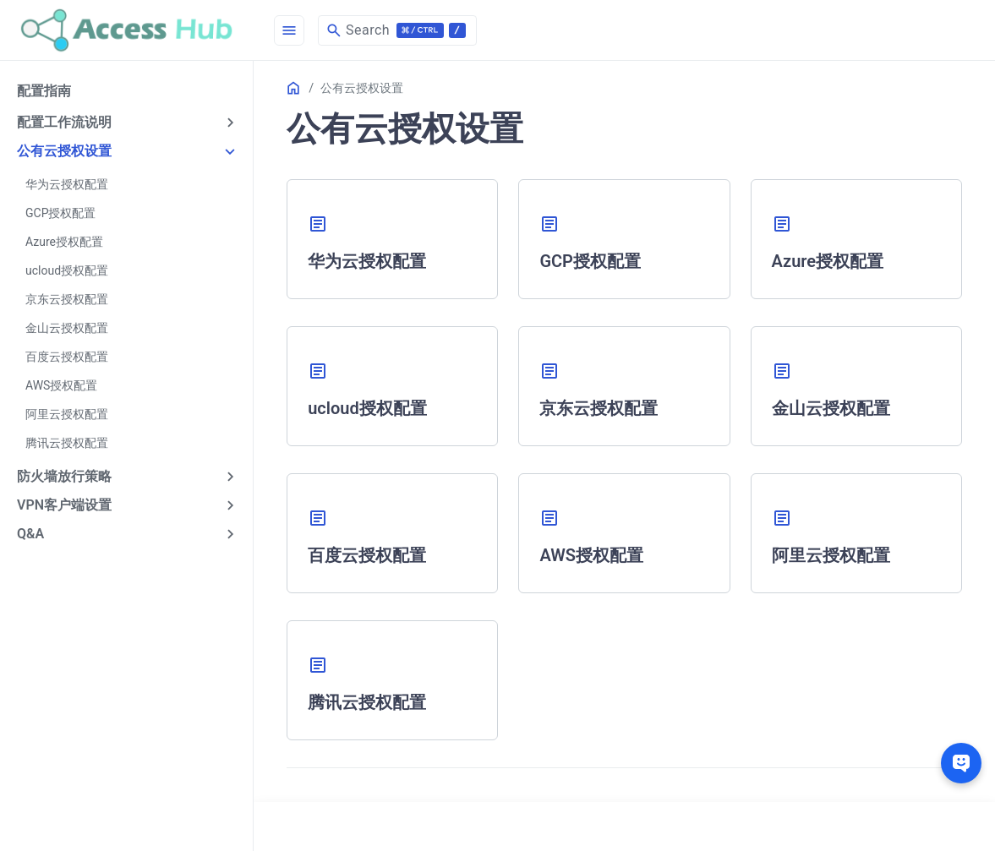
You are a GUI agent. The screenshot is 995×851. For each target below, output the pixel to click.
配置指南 (44, 91)
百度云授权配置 (66, 356)
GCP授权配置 (60, 213)
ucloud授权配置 (66, 270)
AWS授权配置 (61, 385)
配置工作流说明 (64, 122)
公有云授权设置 (64, 151)
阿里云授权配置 (66, 414)
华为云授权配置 (66, 184)
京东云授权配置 (66, 299)
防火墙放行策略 (64, 476)
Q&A (30, 534)
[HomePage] (127, 30)
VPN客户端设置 (64, 505)
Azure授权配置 (64, 241)
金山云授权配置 (66, 328)
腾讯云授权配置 (66, 443)
